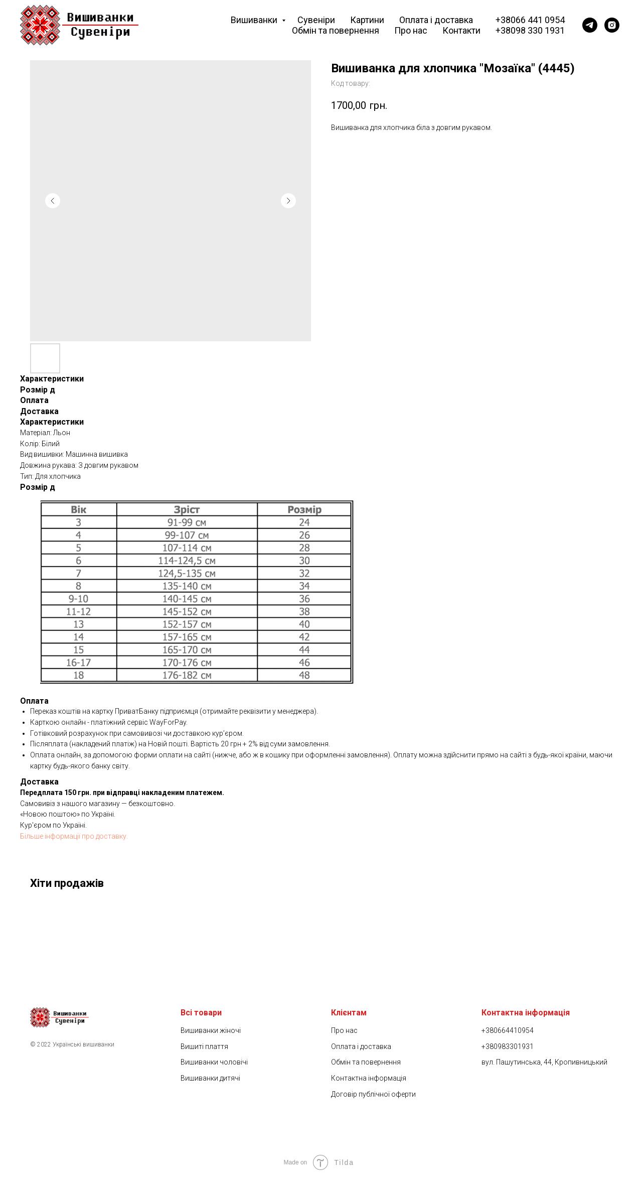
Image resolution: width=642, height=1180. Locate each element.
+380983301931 (508, 1046)
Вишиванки (255, 20)
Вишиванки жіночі (211, 1030)
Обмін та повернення (335, 30)
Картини (367, 20)
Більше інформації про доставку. (74, 836)
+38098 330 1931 (530, 30)
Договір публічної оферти (373, 1094)
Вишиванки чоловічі (214, 1062)
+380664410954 (508, 1030)
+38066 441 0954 (530, 20)
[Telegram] (589, 25)
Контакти (461, 30)
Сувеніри (316, 20)
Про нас (410, 30)
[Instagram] (611, 25)
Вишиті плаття (204, 1046)
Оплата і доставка (436, 20)
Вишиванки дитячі (210, 1078)
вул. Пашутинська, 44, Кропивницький (544, 1062)
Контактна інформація (368, 1078)
